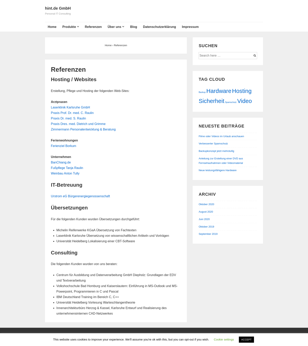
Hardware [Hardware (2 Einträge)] (218, 91)
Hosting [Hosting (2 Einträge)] (241, 91)
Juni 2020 (204, 219)
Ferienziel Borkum (63, 146)
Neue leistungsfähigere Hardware (217, 170)
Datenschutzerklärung (159, 26)
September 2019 (208, 233)
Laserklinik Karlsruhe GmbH (70, 107)
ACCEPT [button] (246, 339)
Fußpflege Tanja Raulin (67, 168)
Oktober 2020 (206, 204)
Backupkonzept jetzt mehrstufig (216, 151)
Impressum (190, 26)
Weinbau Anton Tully (65, 173)
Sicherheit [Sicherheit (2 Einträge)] (211, 101)
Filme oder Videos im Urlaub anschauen (221, 136)
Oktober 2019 (206, 226)
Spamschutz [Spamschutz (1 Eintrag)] (230, 102)
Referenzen (93, 26)
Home (52, 26)
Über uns (114, 26)
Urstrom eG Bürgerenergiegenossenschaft (80, 196)
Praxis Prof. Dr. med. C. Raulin (72, 113)
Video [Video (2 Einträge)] (244, 101)
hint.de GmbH (58, 8)
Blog (133, 26)
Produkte (69, 26)
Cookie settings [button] (224, 339)
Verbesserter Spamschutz (213, 143)
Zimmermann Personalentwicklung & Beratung (83, 129)
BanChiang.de (61, 162)
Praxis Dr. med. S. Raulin (68, 118)
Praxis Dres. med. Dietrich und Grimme (78, 124)
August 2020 (206, 211)
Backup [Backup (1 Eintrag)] (202, 92)
